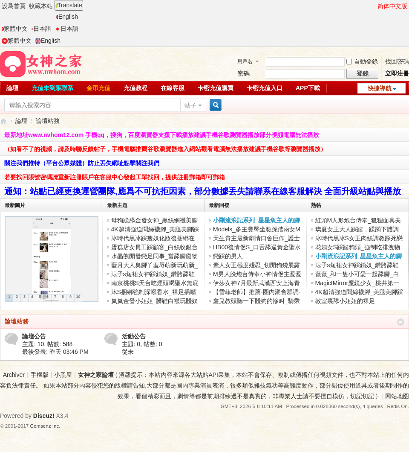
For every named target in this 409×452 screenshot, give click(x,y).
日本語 (41, 28)
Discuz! (44, 415)
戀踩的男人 (228, 256)
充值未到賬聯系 (52, 88)
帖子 (190, 105)
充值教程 (135, 88)
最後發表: (55, 351)
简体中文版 (392, 6)
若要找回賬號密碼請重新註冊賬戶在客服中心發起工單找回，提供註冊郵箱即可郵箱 (114, 177)
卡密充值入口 (264, 88)
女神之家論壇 (3, 121)
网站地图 (397, 396)
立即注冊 (397, 73)
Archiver (14, 374)
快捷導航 (380, 88)
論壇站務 (17, 321)
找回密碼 (397, 61)
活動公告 (134, 336)
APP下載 (308, 88)
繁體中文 (15, 28)
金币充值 (98, 88)
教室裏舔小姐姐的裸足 (345, 300)
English (67, 16)
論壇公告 (34, 336)
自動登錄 (362, 61)
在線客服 (172, 88)
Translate (68, 5)
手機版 (40, 374)
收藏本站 (41, 6)
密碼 (244, 73)
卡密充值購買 (215, 88)
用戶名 (245, 61)
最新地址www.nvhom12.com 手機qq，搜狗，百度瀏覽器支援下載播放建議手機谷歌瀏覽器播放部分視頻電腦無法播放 (161, 134)
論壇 (12, 88)
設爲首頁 (14, 6)
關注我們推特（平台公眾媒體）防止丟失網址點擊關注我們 (81, 163)
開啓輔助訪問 (374, 6)
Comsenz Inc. (45, 426)
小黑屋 (63, 374)
